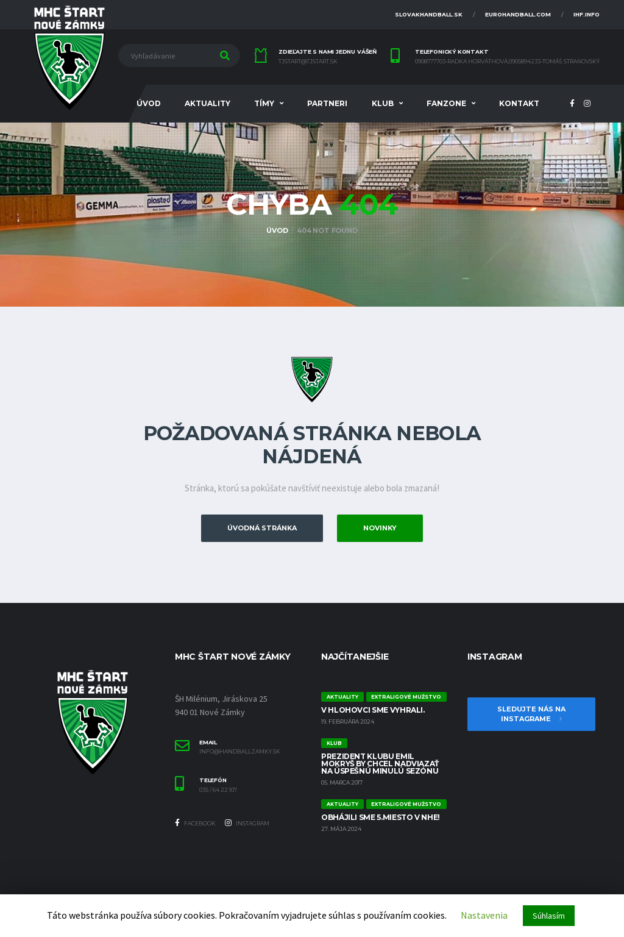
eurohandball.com (518, 14)
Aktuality (207, 103)
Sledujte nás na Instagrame (531, 714)
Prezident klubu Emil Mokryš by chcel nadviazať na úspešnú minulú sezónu (380, 763)
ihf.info (586, 14)
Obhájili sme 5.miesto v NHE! (380, 817)
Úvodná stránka (262, 528)
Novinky (380, 528)
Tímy (264, 103)
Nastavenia (484, 915)
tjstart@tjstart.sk (308, 62)
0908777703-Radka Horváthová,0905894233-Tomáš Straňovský (507, 62)
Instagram (247, 823)
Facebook (195, 823)
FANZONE (446, 103)
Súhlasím (549, 915)
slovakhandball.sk (429, 14)
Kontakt (519, 103)
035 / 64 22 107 (218, 790)
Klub (383, 103)
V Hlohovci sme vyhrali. (373, 709)
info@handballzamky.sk (239, 752)
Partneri (327, 103)
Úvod (148, 103)
